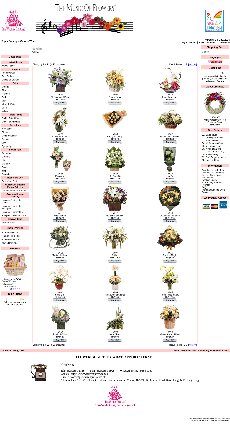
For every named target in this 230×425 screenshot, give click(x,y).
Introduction (207, 177)
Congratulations (9, 136)
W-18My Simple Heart (60, 254)
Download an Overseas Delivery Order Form (213, 173)
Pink (4, 90)
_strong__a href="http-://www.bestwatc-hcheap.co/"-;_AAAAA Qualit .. (12, 283)
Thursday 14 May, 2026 (216, 39)
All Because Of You (215, 143)
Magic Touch (211, 135)
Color (23, 41)
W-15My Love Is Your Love (170, 214)
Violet (4, 101)
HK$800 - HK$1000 (11, 236)
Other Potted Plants (11, 122)
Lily (3, 160)
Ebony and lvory (213, 140)
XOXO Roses (8, 66)
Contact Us (207, 192)
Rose (4, 167)
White (32, 41)
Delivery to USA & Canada (14, 190)
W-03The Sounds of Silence (114, 293)
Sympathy (6, 146)
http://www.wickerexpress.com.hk (90, 373)
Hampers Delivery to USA (14, 215)
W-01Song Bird (59, 293)
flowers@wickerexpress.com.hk (88, 376)
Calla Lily (6, 164)
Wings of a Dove (213, 149)
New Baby (7, 129)
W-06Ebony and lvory (114, 135)
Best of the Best (9, 181)
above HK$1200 (9, 243)
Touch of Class (212, 160)
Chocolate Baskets (10, 80)
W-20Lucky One (170, 175)
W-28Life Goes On (115, 175)
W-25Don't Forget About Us (59, 135)
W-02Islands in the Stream (169, 135)
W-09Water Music (114, 333)
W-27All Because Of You (60, 95)
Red (4, 97)
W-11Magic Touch (60, 214)
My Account (189, 42)
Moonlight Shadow (214, 137)
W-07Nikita (115, 254)
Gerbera (6, 157)
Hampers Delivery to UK (13, 212)
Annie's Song (212, 154)
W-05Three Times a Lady (169, 293)
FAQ (204, 187)
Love (4, 143)
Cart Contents (207, 42)
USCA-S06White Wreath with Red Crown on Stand (215, 120)
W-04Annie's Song (115, 95)
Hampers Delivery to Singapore (11, 207)
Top (4, 41)
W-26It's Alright (59, 175)
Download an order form (213, 170)
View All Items (8, 222)
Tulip (4, 171)
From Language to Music (213, 190)
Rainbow (6, 94)
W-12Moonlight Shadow (114, 214)
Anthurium (7, 153)
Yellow (5, 111)
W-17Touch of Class (60, 333)
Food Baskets (8, 73)
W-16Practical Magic (170, 254)
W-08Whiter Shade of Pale (169, 333)
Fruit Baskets (8, 76)
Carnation (6, 174)
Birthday (6, 132)
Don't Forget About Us (216, 157)
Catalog (13, 41)
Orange (5, 87)
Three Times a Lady (215, 151)
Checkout (224, 42)
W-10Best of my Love (169, 95)
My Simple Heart (213, 146)
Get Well (6, 139)
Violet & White (8, 104)
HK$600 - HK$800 (10, 232)
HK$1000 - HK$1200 (11, 239)
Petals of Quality (209, 180)
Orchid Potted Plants (11, 118)
